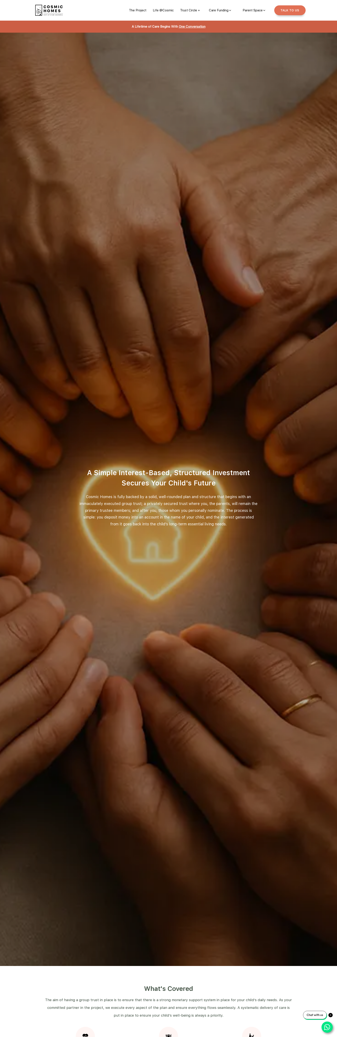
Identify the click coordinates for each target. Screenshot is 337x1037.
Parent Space (253, 10)
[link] (137, 10)
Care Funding (218, 10)
